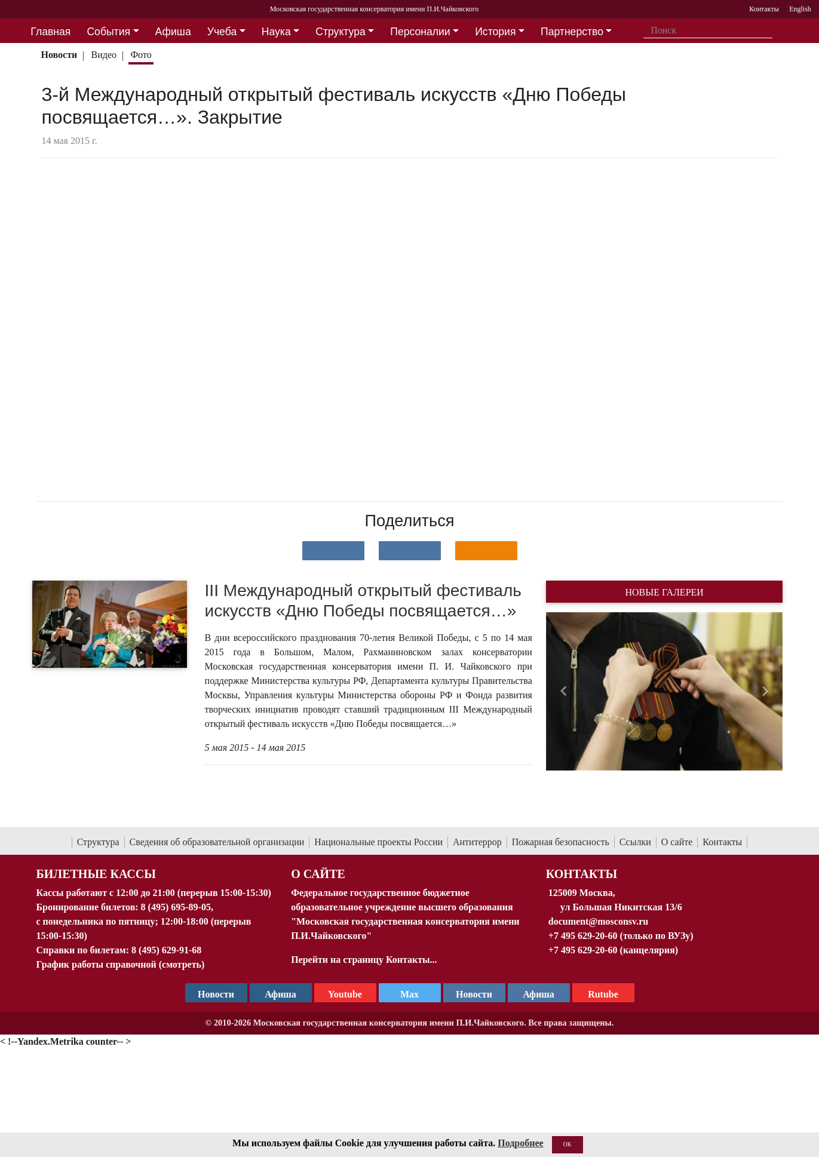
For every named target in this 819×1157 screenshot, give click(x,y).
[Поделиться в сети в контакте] (333, 550)
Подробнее (520, 1143)
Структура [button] (340, 32)
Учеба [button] (222, 32)
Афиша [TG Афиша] (280, 994)
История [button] (495, 32)
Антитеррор (477, 842)
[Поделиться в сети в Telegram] (410, 550)
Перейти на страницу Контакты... (364, 960)
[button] (563, 691)
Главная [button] (50, 32)
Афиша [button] (173, 32)
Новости (59, 55)
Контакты (722, 842)
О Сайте (318, 873)
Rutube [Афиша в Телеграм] (603, 994)
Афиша (538, 994)
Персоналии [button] (420, 32)
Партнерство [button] (572, 32)
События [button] (108, 32)
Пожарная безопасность (560, 842)
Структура (98, 842)
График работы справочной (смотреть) (120, 964)
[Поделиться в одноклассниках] (486, 550)
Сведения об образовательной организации (217, 842)
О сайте (677, 842)
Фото (140, 55)
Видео (103, 55)
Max (409, 994)
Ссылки (635, 842)
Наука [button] (276, 32)
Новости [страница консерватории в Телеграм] (216, 994)
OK (567, 1144)
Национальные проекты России (378, 842)
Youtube (345, 994)
